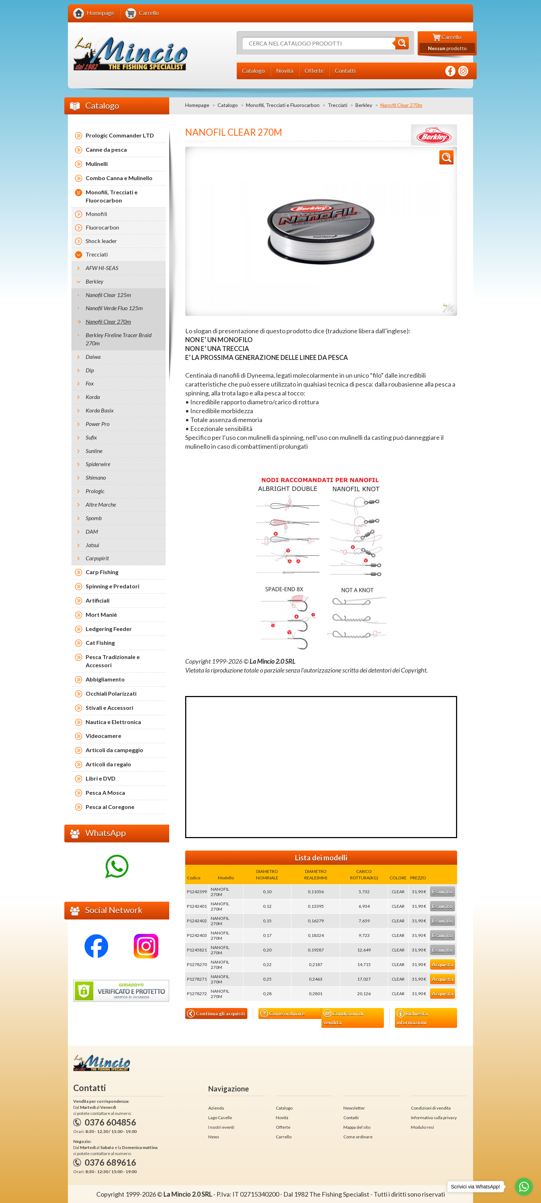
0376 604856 (110, 1122)
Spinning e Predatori (112, 586)
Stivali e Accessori (109, 707)
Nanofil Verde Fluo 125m (114, 307)
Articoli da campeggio (114, 749)
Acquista (442, 964)
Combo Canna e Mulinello (119, 177)
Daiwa (93, 356)
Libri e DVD (101, 778)
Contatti (351, 1117)
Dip (90, 370)
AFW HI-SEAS (102, 267)
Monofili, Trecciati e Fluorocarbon (283, 105)
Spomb (94, 517)
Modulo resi (422, 1127)
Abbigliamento (105, 679)
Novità (282, 1117)
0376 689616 (110, 1162)
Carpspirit (97, 558)
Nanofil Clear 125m (108, 294)
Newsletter (354, 1108)
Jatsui (92, 544)
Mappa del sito (356, 1127)
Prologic (95, 490)
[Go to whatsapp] (524, 1187)
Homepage (197, 105)
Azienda (216, 1108)
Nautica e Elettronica (113, 721)
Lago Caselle (220, 1117)
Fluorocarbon (102, 227)
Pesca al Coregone (110, 806)
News (213, 1136)
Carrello (283, 1136)
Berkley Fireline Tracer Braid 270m (118, 338)
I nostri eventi (221, 1127)
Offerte (283, 1127)
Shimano (96, 477)
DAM (92, 531)
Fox (90, 383)
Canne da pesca (106, 149)
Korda (93, 396)
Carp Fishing (102, 571)
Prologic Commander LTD (120, 135)
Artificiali (97, 600)
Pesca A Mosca (105, 792)
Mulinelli (97, 163)
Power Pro (97, 423)
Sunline (94, 450)
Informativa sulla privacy (434, 1117)
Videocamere (103, 735)
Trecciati (337, 105)
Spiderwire (98, 463)
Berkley (363, 105)
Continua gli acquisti (216, 1014)
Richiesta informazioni (412, 1017)
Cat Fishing (100, 642)
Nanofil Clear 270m (108, 321)
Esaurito (442, 892)
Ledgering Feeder (109, 628)
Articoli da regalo (108, 764)
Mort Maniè (101, 614)
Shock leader (101, 240)
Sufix (91, 437)
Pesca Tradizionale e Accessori (113, 660)
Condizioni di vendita (343, 1017)
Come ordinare (282, 1013)
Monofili (96, 213)
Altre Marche (101, 504)
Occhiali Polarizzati (111, 693)
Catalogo (228, 105)
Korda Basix (100, 410)
